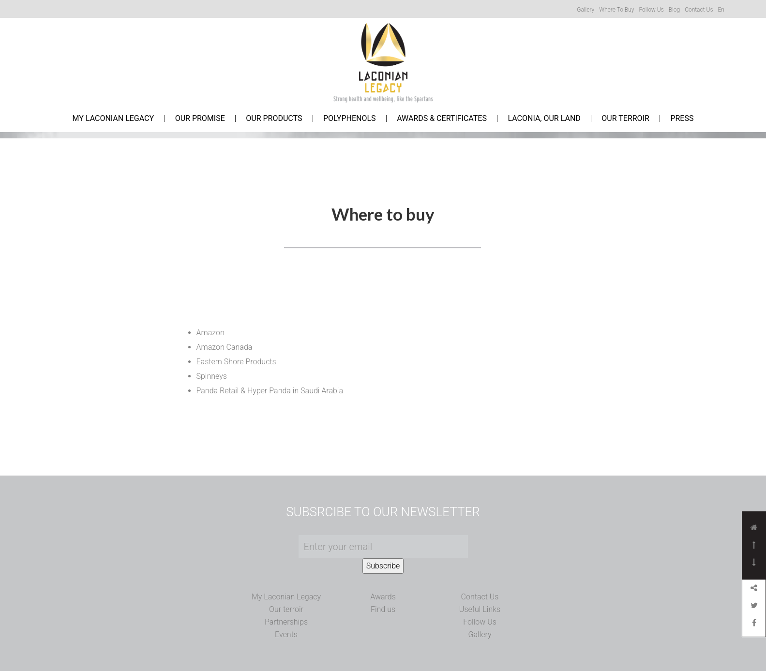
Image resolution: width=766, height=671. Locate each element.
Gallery (585, 9)
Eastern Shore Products (236, 361)
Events (286, 634)
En (721, 9)
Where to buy (616, 9)
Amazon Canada (224, 347)
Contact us (699, 9)
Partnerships (286, 621)
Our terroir (286, 609)
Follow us (651, 9)
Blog (674, 9)
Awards (383, 596)
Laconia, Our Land (544, 118)
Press (681, 118)
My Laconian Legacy (113, 118)
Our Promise (200, 118)
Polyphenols (349, 118)
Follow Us (479, 621)
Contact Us (480, 596)
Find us (383, 609)
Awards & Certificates (442, 118)
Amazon (210, 332)
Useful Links (479, 609)
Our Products (274, 118)
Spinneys (211, 376)
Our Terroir (625, 118)
